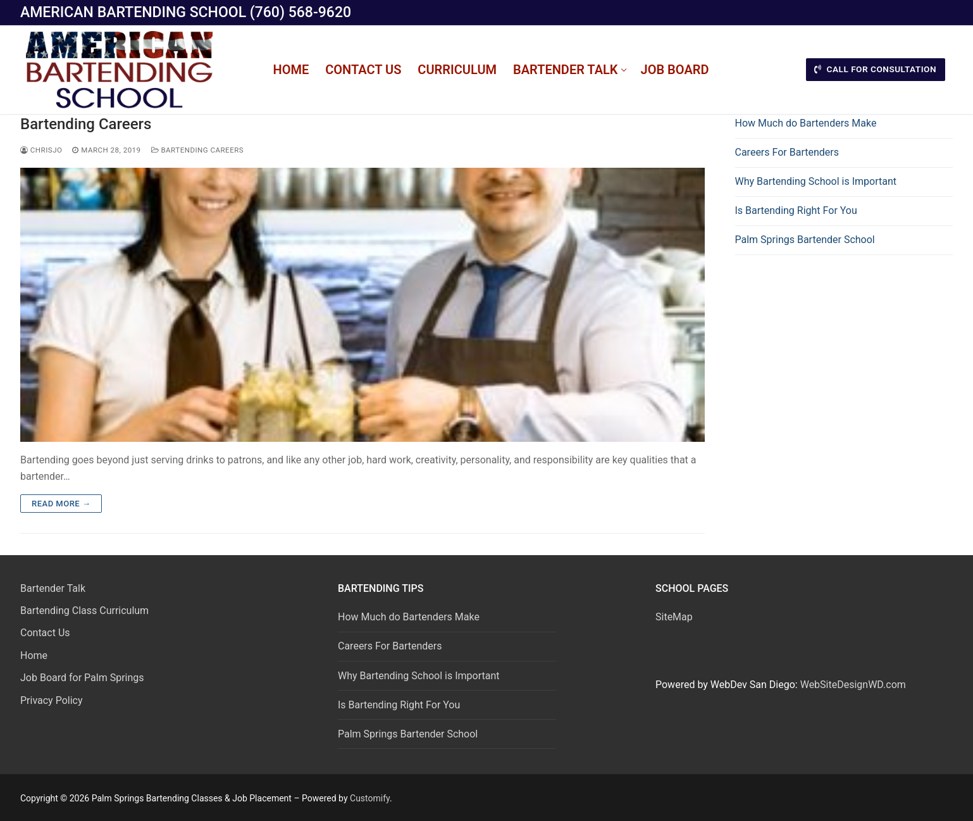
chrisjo (41, 150)
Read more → (61, 503)
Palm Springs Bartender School (805, 240)
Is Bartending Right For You (796, 210)
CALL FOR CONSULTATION (875, 69)
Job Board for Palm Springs (82, 678)
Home (33, 655)
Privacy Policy (51, 700)
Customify (370, 798)
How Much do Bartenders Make (806, 123)
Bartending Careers (85, 124)
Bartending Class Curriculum (84, 611)
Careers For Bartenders (787, 152)
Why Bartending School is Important (816, 181)
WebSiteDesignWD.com (853, 685)
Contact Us (45, 633)
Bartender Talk (52, 588)
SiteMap (674, 617)
